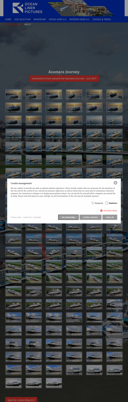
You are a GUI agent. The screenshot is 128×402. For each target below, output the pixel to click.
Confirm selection (90, 217)
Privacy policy (16, 217)
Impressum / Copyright (32, 217)
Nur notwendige (68, 217)
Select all (110, 217)
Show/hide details (110, 211)
